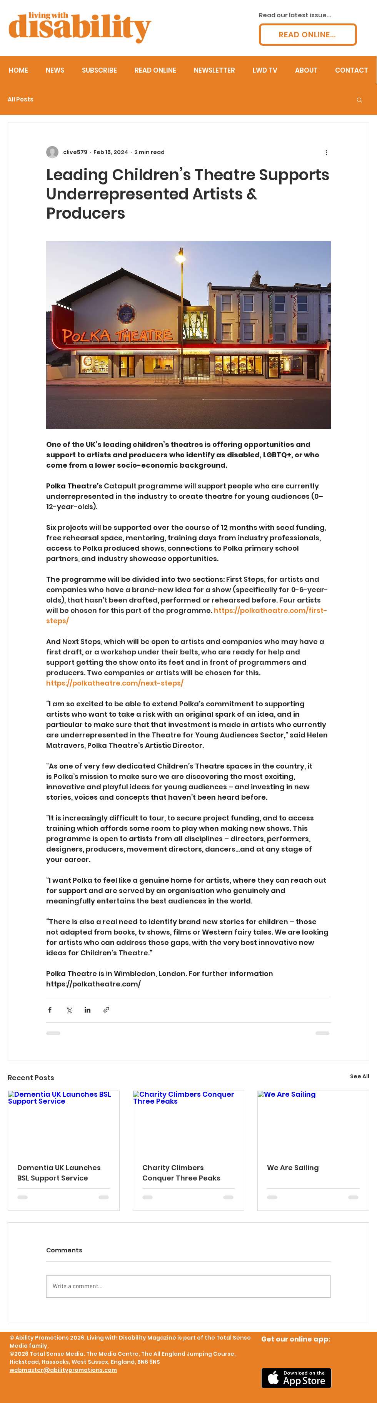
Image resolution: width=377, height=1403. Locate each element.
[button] (359, 99)
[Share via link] (106, 1009)
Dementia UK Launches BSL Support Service (59, 1173)
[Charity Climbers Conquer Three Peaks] (188, 1122)
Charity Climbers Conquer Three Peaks (181, 1173)
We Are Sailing (293, 1167)
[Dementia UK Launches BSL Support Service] (63, 1122)
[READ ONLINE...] (308, 34)
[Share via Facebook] (49, 1009)
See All (359, 1076)
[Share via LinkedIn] (87, 1009)
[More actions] (326, 152)
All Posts (20, 99)
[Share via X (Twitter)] (68, 1009)
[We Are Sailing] (313, 1122)
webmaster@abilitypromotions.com (63, 1370)
